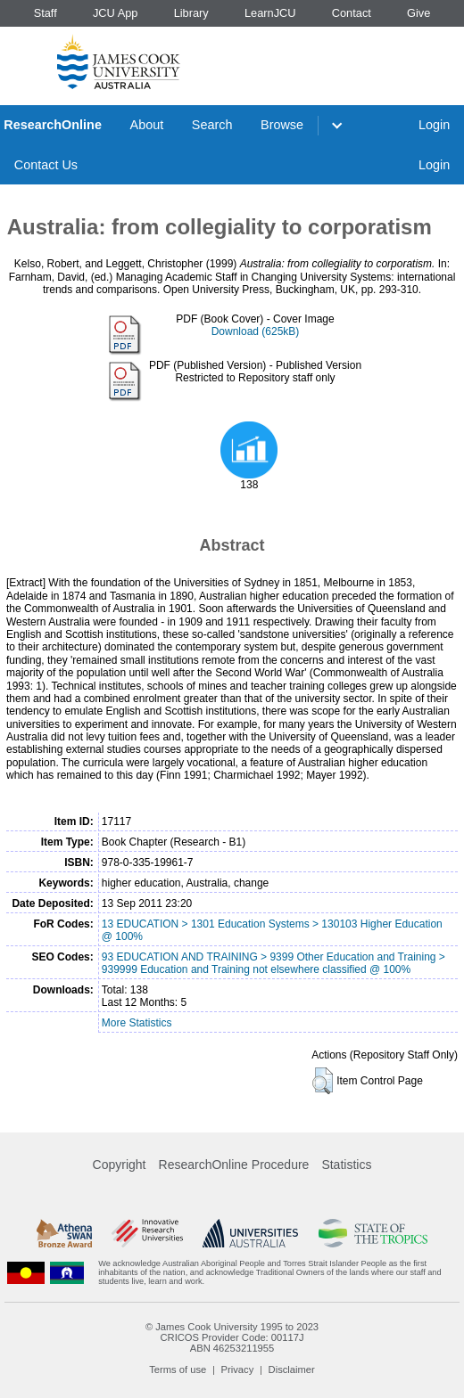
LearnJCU (270, 13)
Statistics (346, 1164)
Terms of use (177, 1369)
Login (434, 125)
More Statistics (137, 1023)
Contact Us (46, 165)
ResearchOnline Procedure (234, 1164)
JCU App (115, 13)
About (147, 125)
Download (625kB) (255, 331)
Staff (45, 13)
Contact (351, 13)
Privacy (237, 1369)
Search (212, 125)
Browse (282, 125)
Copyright (119, 1164)
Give (418, 13)
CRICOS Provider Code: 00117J (231, 1337)
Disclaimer (292, 1369)
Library (191, 13)
